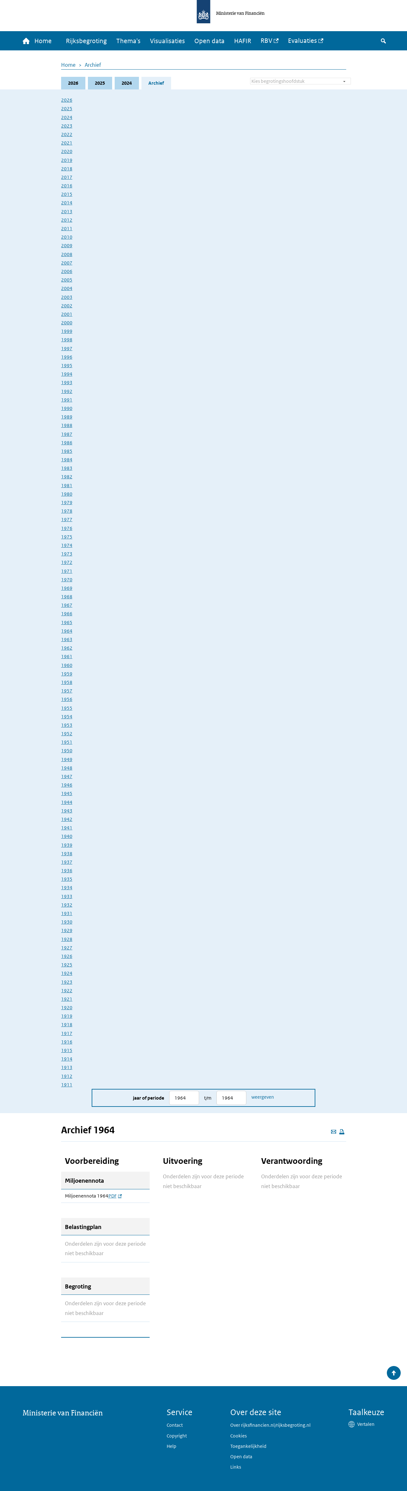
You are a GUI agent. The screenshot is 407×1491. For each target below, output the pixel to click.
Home (68, 64)
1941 (66, 828)
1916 (66, 1042)
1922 (66, 990)
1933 (66, 896)
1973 (66, 554)
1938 (66, 853)
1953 (66, 725)
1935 (66, 879)
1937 (66, 862)
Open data (209, 41)
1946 (66, 785)
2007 (66, 263)
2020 (66, 151)
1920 (66, 1007)
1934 (66, 888)
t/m (207, 1098)
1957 (66, 691)
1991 (66, 400)
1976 (66, 528)
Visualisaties (167, 41)
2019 (66, 160)
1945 (66, 793)
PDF (115, 1196)
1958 (66, 682)
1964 (66, 631)
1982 (66, 477)
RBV (266, 40)
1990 (66, 408)
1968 (66, 597)
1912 (66, 1076)
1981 (66, 485)
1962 (66, 648)
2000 (66, 323)
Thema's (128, 41)
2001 (66, 314)
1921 (66, 999)
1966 (66, 614)
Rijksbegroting (86, 41)
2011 (66, 228)
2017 (66, 177)
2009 (66, 245)
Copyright (177, 1436)
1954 (66, 717)
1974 (66, 545)
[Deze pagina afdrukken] (341, 1131)
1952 (66, 734)
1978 (66, 511)
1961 (66, 656)
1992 (66, 391)
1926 (66, 956)
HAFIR (242, 41)
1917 (66, 1033)
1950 (66, 751)
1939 (66, 845)
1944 (66, 802)
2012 (66, 220)
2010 (66, 237)
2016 (66, 186)
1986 (66, 443)
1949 (66, 759)
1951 (66, 742)
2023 (66, 126)
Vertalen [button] (366, 1424)
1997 (66, 348)
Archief (93, 64)
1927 (66, 948)
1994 (66, 374)
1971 (66, 571)
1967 (66, 605)
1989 (66, 417)
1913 (66, 1067)
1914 (66, 1059)
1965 (66, 622)
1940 (66, 836)
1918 (66, 1024)
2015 (66, 194)
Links (235, 1467)
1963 (66, 639)
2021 (66, 143)
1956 (66, 699)
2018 (66, 169)
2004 (66, 288)
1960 (66, 665)
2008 (66, 254)
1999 (66, 331)
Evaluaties (302, 40)
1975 (66, 537)
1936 (66, 871)
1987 (66, 434)
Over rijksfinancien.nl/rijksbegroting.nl (270, 1425)
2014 (66, 203)
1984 (66, 460)
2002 (66, 306)
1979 (66, 502)
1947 (66, 776)
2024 (127, 83)
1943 (66, 811)
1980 (66, 494)
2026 (73, 83)
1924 (66, 973)
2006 (66, 271)
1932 (66, 905)
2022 (66, 134)
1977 (66, 519)
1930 (66, 922)
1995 (66, 365)
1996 (66, 357)
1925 (66, 965)
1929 (66, 930)
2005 (66, 280)
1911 (66, 1085)
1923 (66, 982)
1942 (66, 819)
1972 (66, 562)
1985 (66, 451)
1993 (66, 382)
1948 (66, 768)
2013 (66, 211)
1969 (66, 588)
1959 (66, 674)
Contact (175, 1425)
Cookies (238, 1436)
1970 (66, 580)
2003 (66, 297)
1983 (66, 468)
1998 (66, 340)
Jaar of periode (148, 1098)
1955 (66, 708)
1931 (66, 913)
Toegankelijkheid (248, 1446)
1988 (66, 425)
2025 (100, 83)
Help (171, 1446)
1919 (66, 1016)
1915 (66, 1050)
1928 (66, 939)
